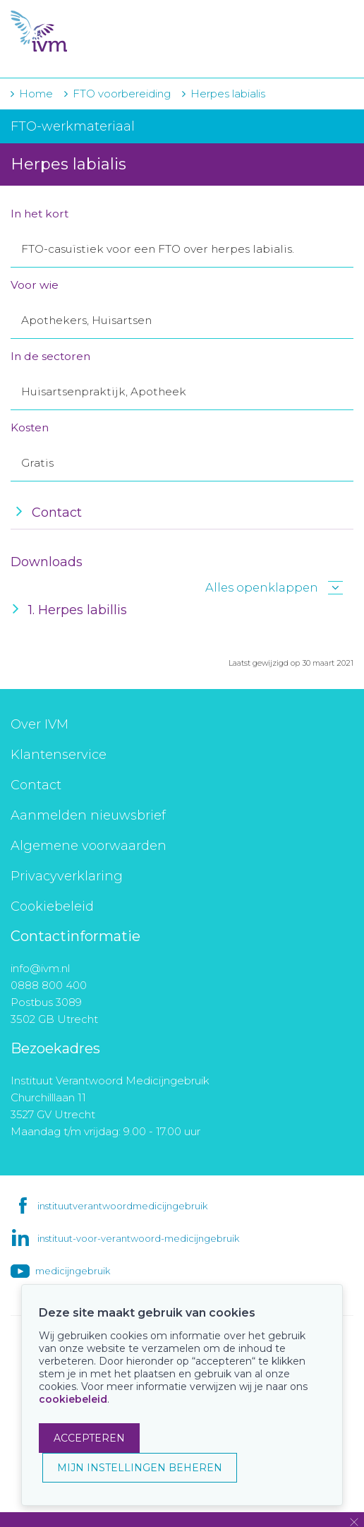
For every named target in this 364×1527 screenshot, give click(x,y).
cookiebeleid (73, 1399)
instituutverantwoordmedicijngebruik (122, 1205)
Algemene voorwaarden (88, 846)
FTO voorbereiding (123, 93)
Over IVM (39, 724)
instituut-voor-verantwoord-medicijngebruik (138, 1238)
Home (36, 93)
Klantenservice (59, 754)
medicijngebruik (72, 1270)
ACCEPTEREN (89, 1438)
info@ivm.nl (40, 968)
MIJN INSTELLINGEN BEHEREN (139, 1467)
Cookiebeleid (52, 906)
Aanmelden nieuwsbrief (88, 815)
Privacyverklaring (67, 876)
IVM (97, 32)
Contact (36, 785)
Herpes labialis (227, 93)
